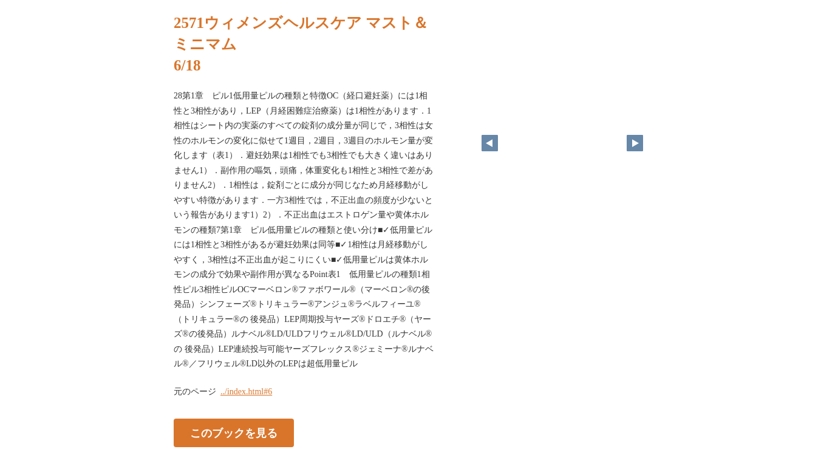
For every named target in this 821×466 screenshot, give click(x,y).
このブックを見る (234, 433)
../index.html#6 (246, 391)
